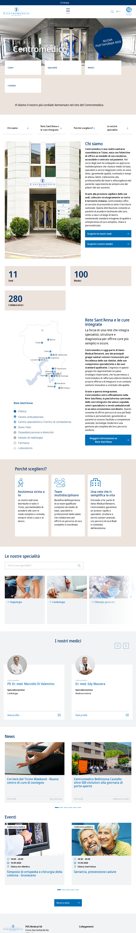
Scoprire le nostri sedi (99, 211)
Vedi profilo (13, 675)
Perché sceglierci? (83, 106)
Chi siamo (12, 106)
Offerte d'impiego (90, 923)
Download (86, 906)
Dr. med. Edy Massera (90, 644)
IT (117, 11)
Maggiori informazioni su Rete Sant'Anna (103, 418)
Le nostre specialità (112, 106)
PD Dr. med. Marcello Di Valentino (30, 644)
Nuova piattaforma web (108, 42)
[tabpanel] (31, 483)
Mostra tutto (68, 863)
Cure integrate (89, 912)
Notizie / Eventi (89, 900)
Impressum (87, 917)
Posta (65, 2)
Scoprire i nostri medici (100, 222)
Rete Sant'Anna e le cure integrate (50, 106)
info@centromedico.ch (16, 904)
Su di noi (86, 894)
